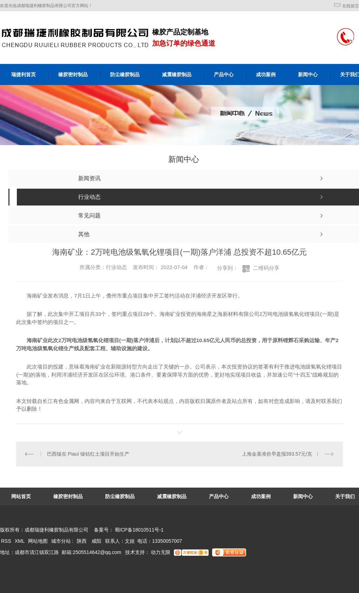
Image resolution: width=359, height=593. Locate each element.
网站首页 (21, 496)
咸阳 (96, 541)
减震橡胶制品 (176, 74)
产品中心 (223, 74)
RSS (7, 541)
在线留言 (350, 6)
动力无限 (160, 552)
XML (20, 541)
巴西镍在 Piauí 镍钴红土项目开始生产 (88, 454)
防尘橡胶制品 (125, 74)
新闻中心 (308, 74)
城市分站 (61, 541)
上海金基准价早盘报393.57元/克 (277, 454)
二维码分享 (266, 268)
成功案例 (266, 74)
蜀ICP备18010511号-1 (139, 530)
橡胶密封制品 (73, 74)
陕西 (82, 541)
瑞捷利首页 (23, 74)
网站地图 (38, 541)
